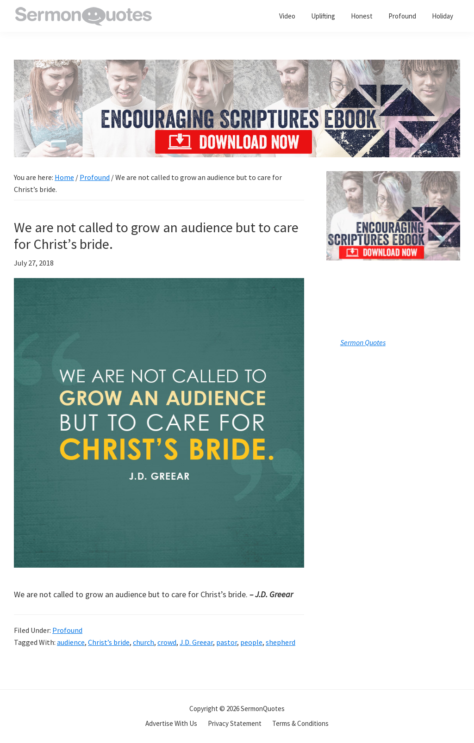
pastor (226, 642)
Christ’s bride (109, 642)
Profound (67, 630)
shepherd (280, 642)
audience (71, 642)
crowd (166, 642)
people (251, 642)
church (143, 642)
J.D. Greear (196, 642)
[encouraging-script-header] (237, 66)
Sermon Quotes (363, 342)
